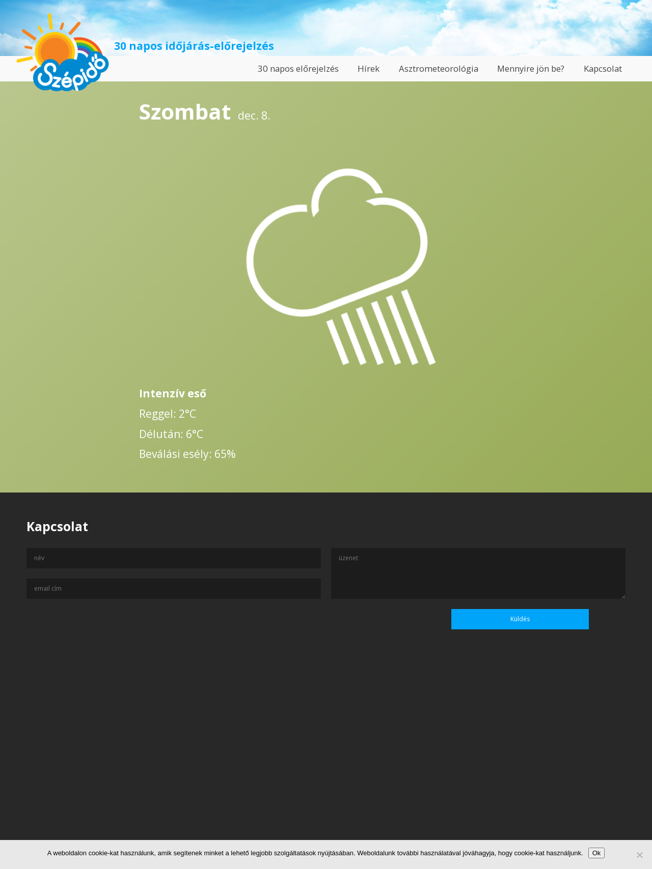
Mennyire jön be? (530, 68)
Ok (596, 853)
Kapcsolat (603, 68)
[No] (639, 855)
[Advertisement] (326, 771)
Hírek (368, 68)
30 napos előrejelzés (298, 68)
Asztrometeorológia (438, 68)
